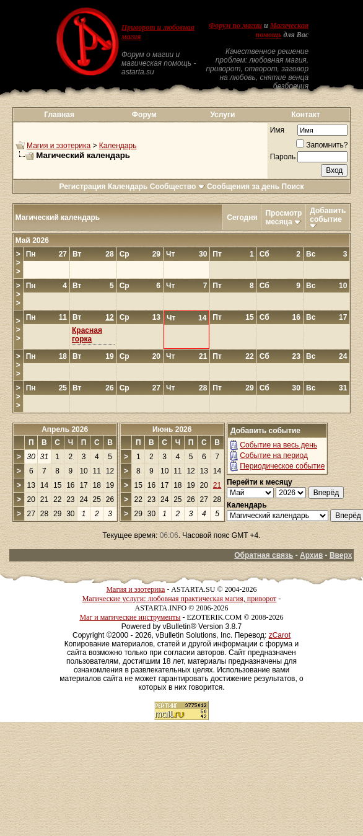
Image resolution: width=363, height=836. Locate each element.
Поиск (293, 186)
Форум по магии (235, 25)
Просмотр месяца (283, 217)
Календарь (118, 145)
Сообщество (177, 186)
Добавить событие (328, 215)
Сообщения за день (243, 186)
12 (109, 317)
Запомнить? (322, 145)
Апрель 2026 (65, 429)
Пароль (283, 156)
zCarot (280, 635)
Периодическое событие (282, 466)
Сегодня (242, 217)
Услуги (222, 114)
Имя (277, 130)
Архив (311, 555)
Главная (59, 114)
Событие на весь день (278, 445)
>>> (18, 263)
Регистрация (82, 186)
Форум (144, 114)
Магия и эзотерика (58, 145)
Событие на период (274, 455)
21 (217, 485)
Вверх (341, 555)
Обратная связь (263, 555)
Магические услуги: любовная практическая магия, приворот (179, 598)
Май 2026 (32, 240)
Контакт (305, 114)
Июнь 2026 (172, 429)
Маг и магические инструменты (129, 617)
